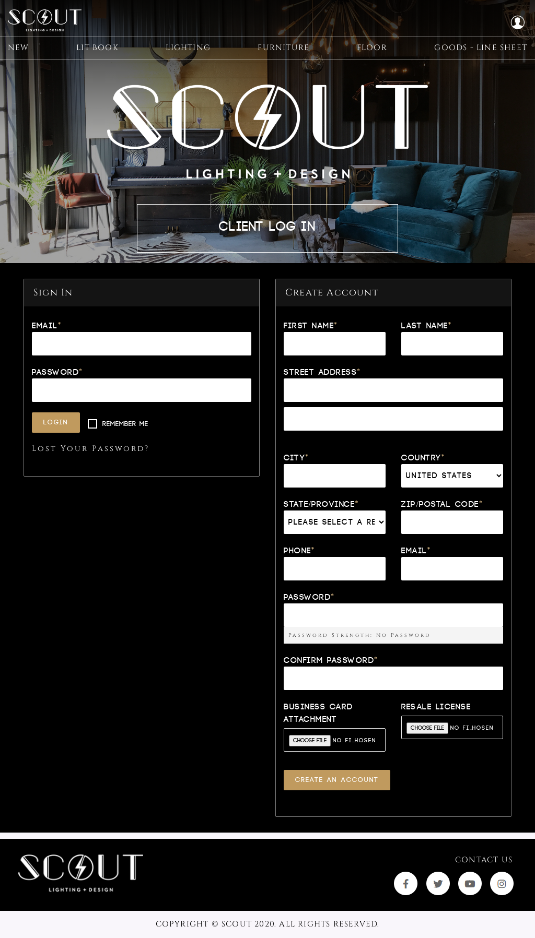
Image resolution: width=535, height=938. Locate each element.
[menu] (267, 57)
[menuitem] (18, 57)
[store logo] (49, 22)
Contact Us (484, 859)
